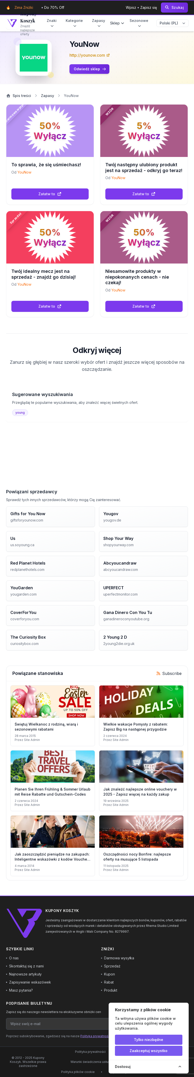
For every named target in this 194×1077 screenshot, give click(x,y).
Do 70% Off (54, 7)
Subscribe (169, 673)
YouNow (24, 172)
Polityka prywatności (95, 1036)
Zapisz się (148, 7)
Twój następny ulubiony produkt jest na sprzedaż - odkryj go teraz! (143, 167)
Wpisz (131, 7)
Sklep (117, 23)
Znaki (52, 23)
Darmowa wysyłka (117, 958)
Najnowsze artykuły (24, 974)
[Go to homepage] (21, 23)
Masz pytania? (19, 990)
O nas (12, 958)
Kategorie (74, 23)
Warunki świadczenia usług (90, 1062)
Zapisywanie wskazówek (28, 982)
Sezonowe (139, 23)
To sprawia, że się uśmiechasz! (46, 164)
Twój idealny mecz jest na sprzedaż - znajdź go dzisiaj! (43, 274)
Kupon (108, 974)
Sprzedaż (110, 966)
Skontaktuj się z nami (25, 966)
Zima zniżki (23, 7)
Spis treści (18, 95)
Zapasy (98, 23)
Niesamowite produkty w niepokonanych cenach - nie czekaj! (137, 277)
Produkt (109, 990)
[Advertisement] (97, 453)
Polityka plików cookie (78, 1072)
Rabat (107, 982)
